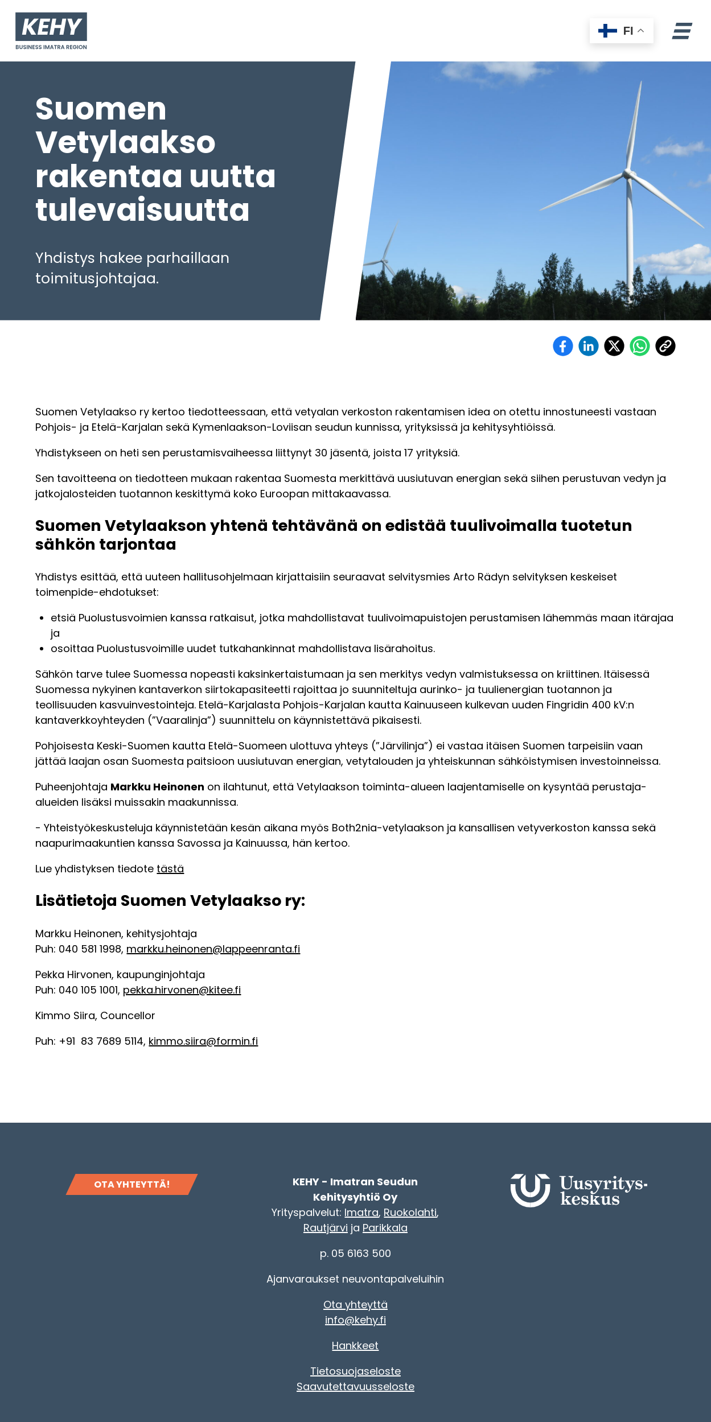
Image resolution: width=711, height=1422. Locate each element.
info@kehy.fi (355, 1320)
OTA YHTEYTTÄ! (132, 1184)
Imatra (361, 1212)
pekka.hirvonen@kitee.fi (182, 990)
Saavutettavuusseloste (355, 1386)
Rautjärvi (325, 1228)
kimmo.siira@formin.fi (203, 1041)
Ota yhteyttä (355, 1304)
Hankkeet (355, 1345)
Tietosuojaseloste (355, 1371)
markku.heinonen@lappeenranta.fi (213, 949)
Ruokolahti (410, 1212)
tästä (170, 869)
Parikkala (385, 1228)
